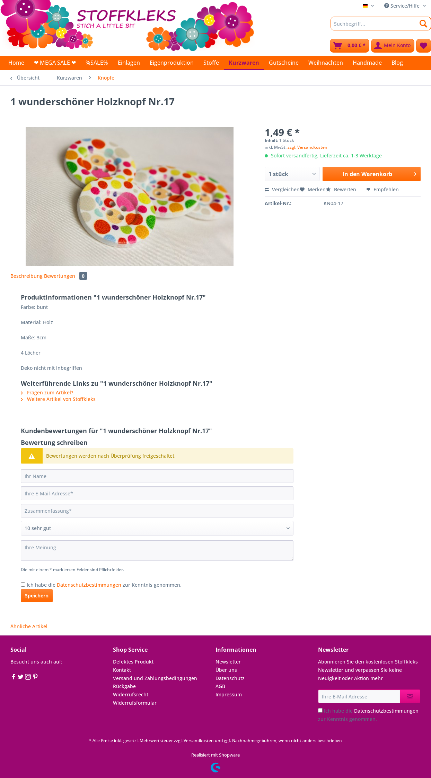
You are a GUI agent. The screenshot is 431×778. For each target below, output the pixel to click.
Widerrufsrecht (130, 694)
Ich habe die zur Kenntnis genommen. (104, 585)
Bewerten (342, 189)
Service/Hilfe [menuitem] (402, 5)
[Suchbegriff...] (381, 23)
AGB (220, 686)
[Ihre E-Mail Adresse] (359, 696)
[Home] (16, 62)
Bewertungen (65, 276)
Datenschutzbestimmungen (89, 585)
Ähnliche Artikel (28, 626)
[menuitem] (381, 27)
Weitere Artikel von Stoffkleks (58, 399)
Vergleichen (282, 189)
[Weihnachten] (326, 62)
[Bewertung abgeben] (157, 528)
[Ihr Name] (157, 476)
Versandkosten (199, 740)
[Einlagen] (129, 62)
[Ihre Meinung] (157, 550)
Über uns (226, 670)
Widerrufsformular (135, 702)
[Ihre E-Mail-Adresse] (157, 493)
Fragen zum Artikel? (47, 392)
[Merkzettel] (423, 46)
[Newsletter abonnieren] (410, 696)
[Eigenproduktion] (172, 62)
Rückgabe (124, 686)
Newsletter (228, 661)
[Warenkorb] (349, 46)
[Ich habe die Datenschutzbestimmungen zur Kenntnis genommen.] (23, 584)
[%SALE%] (97, 62)
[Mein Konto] (392, 46)
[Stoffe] (211, 62)
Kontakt (122, 670)
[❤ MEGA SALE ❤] (55, 62)
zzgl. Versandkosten (307, 147)
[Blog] (397, 62)
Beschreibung (26, 276)
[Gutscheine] (284, 62)
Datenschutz (230, 678)
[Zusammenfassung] (157, 511)
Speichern (37, 595)
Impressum (229, 694)
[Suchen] (423, 23)
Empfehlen (382, 189)
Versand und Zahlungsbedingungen (155, 678)
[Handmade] (367, 62)
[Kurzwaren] (244, 63)
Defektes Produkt (133, 661)
